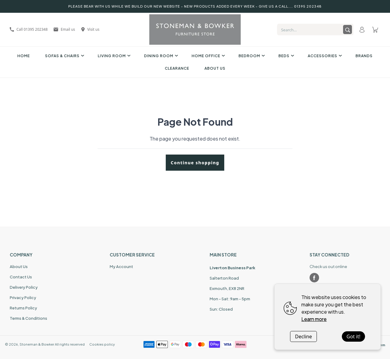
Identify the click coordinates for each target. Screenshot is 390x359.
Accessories (324, 56)
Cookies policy (102, 344)
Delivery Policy (24, 287)
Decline (303, 336)
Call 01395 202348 (29, 29)
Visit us (90, 29)
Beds (285, 56)
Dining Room (160, 56)
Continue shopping (195, 163)
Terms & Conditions (28, 318)
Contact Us (21, 276)
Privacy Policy (23, 297)
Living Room (113, 56)
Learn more (314, 319)
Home (23, 56)
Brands (364, 56)
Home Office (207, 56)
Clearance (177, 68)
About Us (214, 68)
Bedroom (251, 56)
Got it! (353, 336)
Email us (64, 29)
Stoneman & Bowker (37, 344)
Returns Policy (23, 307)
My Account (121, 266)
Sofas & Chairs (64, 56)
